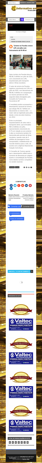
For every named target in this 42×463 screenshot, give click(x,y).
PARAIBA (13, 39)
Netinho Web (25, 459)
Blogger (24, 31)
